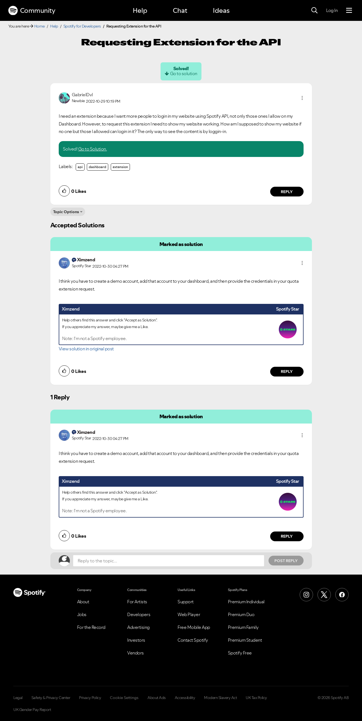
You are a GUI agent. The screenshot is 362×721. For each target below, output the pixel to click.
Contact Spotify (193, 640)
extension (120, 166)
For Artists (137, 602)
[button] (302, 98)
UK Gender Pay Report (32, 709)
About (83, 602)
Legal (18, 697)
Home (39, 26)
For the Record (91, 627)
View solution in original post (86, 349)
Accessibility (185, 697)
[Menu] (349, 10)
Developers (138, 614)
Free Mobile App (194, 627)
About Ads (156, 697)
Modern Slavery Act (220, 697)
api (80, 166)
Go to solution (183, 73)
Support (186, 602)
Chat (180, 10)
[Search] (314, 10)
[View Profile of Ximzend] (86, 260)
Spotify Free (240, 653)
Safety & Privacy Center (50, 697)
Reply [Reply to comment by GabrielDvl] (287, 192)
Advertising (138, 627)
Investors (136, 640)
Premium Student (245, 640)
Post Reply (286, 560)
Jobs (82, 614)
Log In (332, 10)
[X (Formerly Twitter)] (324, 594)
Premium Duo (241, 614)
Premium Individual (246, 602)
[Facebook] (342, 594)
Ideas (221, 10)
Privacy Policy (90, 697)
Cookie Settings (124, 697)
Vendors (135, 653)
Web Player (189, 614)
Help (140, 10)
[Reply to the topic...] (168, 560)
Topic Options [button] (66, 212)
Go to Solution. (92, 149)
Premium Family (243, 627)
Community (31, 10)
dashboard (97, 166)
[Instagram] (306, 594)
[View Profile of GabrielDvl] (82, 95)
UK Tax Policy (256, 697)
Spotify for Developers (82, 26)
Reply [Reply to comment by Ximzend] (287, 371)
